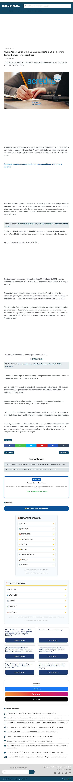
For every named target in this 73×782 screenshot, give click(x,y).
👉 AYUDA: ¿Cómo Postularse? (36, 509)
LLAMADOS (22, 11)
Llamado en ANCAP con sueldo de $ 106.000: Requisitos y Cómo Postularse (32, 732)
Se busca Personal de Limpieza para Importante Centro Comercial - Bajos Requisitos (35, 753)
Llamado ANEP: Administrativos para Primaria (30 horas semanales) (29, 742)
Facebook (36, 690)
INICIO (4, 11)
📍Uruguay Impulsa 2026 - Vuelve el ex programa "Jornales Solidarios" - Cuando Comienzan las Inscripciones (37, 747)
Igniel (69, 779)
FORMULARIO (37, 359)
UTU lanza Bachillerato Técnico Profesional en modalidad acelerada (31, 470)
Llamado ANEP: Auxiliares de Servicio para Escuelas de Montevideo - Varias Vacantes (35, 719)
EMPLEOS (13, 11)
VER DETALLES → (19, 641)
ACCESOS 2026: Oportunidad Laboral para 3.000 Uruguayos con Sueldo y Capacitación (35, 728)
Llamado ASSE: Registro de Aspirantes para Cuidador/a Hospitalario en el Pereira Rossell (37, 757)
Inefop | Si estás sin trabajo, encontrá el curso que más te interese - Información (35, 465)
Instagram (36, 695)
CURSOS (8, 440)
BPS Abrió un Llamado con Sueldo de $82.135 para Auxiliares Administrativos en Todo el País (37, 723)
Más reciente (10, 453)
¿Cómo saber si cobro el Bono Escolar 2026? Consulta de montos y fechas (30, 714)
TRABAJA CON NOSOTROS (38, 11)
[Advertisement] (36, 31)
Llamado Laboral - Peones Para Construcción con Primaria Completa (29, 737)
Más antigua (63, 453)
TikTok (36, 700)
